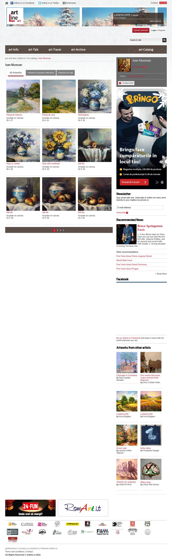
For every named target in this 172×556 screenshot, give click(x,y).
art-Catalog (146, 49)
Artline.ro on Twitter (50, 3)
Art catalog (32, 58)
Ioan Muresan (142, 60)
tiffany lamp (145, 482)
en (165, 3)
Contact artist (126, 83)
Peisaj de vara (48, 115)
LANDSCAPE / (123, 15)
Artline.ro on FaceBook (24, 3)
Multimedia (71, 3)
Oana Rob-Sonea (151, 484)
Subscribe (122, 212)
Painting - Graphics (136, 76)
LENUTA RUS (125, 484)
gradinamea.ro (11, 548)
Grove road (121, 448)
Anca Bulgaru (120, 18)
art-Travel (55, 49)
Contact (154, 3)
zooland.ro (34, 548)
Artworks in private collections (41, 73)
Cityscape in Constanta (126, 375)
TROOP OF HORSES (126, 482)
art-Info (13, 49)
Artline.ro (21, 58)
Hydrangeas (83, 115)
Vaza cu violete (13, 163)
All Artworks (16, 72)
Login (154, 30)
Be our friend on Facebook (128, 338)
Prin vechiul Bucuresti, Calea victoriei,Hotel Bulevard (150, 377)
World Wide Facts (124, 260)
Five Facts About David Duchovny (131, 264)
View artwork (155, 21)
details (135, 15)
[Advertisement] (66, 35)
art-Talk (33, 49)
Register (162, 30)
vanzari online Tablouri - (124, 451)
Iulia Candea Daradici (123, 379)
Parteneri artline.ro (49, 548)
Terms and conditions (14, 551)
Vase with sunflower (51, 163)
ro (161, 3)
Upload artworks (141, 30)
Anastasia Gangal (151, 450)
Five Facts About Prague (127, 269)
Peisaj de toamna (14, 115)
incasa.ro (24, 548)
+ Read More (161, 274)
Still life (81, 163)
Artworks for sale (65, 73)
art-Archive (78, 49)
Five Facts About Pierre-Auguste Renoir (134, 256)
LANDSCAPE (122, 414)
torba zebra (145, 448)
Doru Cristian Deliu (151, 382)
